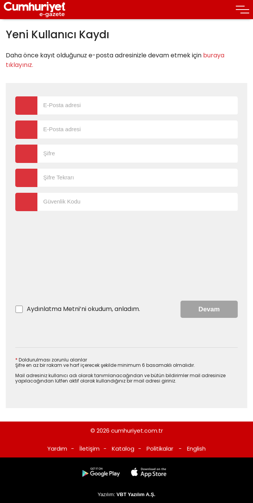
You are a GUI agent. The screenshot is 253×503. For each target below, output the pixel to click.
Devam (209, 309)
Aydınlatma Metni (53, 308)
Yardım (57, 448)
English (196, 448)
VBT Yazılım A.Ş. (135, 494)
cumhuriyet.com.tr (137, 430)
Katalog (123, 448)
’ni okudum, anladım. (83, 309)
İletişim (89, 448)
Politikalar (160, 448)
